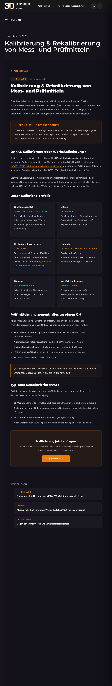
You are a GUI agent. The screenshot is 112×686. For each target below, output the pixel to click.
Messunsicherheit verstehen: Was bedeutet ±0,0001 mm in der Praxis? (58, 507)
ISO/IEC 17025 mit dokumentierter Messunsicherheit (36, 166)
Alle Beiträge (19, 71)
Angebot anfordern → (56, 458)
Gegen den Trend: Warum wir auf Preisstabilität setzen (58, 521)
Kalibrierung (45, 6)
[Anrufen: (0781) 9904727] (94, 6)
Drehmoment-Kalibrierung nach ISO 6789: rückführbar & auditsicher (58, 494)
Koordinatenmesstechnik (72, 6)
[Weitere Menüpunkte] (107, 6)
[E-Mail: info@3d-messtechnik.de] (100, 6)
